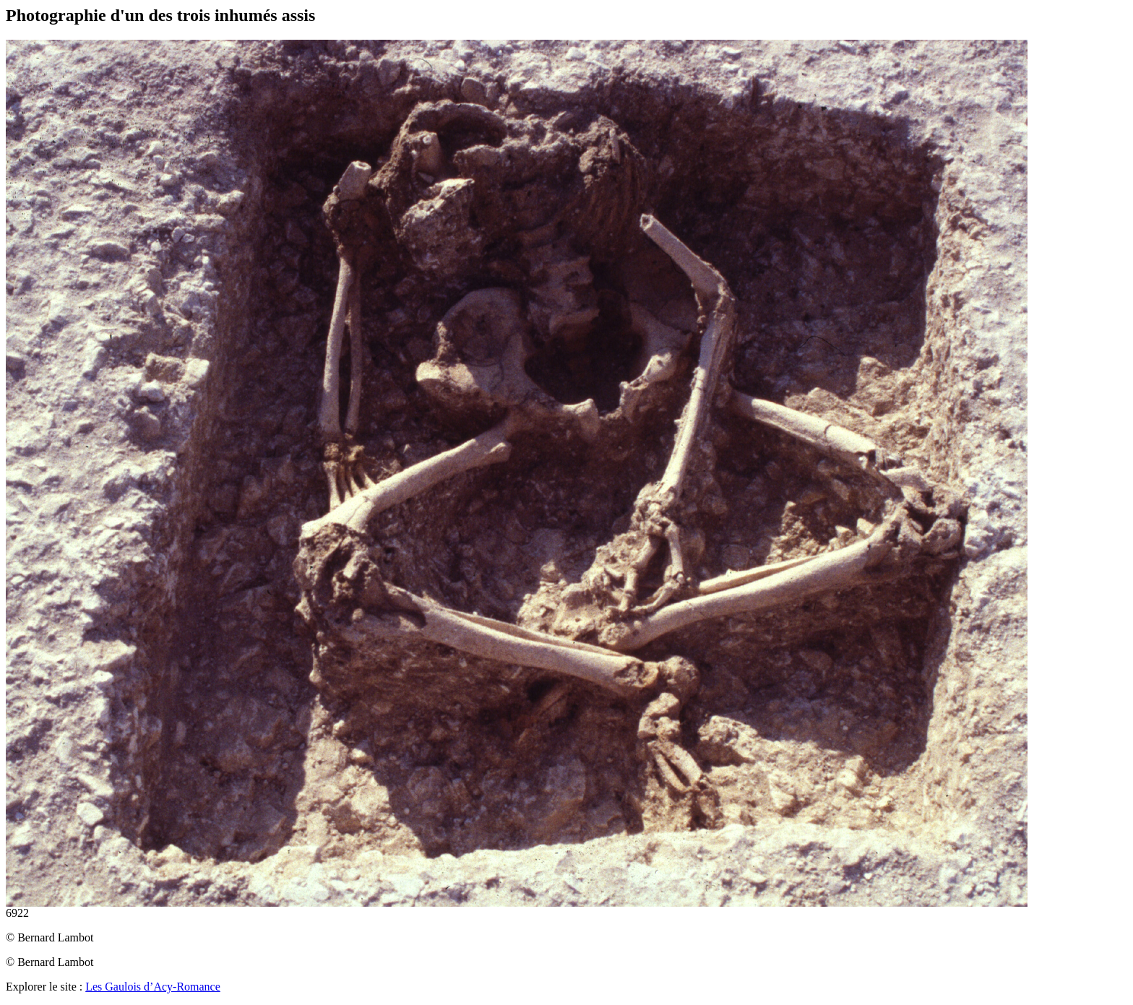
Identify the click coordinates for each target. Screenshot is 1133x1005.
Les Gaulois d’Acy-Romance (152, 986)
